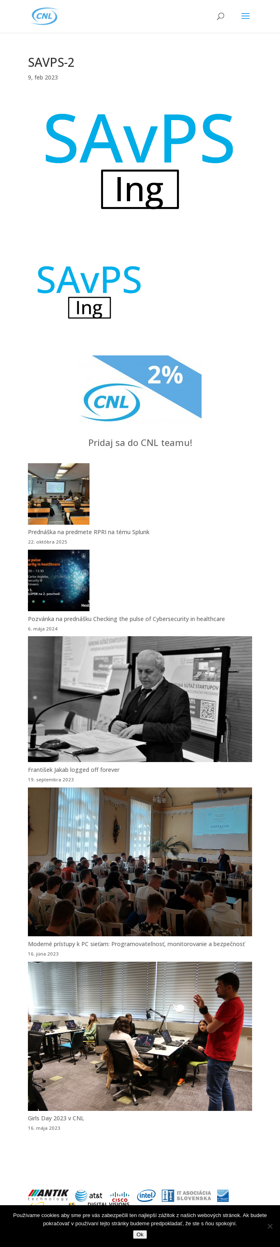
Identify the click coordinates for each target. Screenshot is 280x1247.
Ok (139, 1234)
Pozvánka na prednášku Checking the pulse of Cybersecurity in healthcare (126, 619)
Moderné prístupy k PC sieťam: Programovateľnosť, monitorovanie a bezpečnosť (136, 944)
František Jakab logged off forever (73, 770)
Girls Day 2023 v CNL (56, 1118)
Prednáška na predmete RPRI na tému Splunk (88, 532)
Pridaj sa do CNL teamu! (140, 442)
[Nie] (270, 1226)
